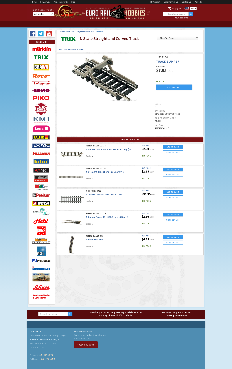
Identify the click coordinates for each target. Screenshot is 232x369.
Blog (73, 2)
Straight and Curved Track (85, 32)
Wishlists (198, 2)
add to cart (174, 87)
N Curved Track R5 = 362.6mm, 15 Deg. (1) (107, 216)
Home (62, 32)
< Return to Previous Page (72, 49)
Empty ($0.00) (178, 8)
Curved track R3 (94, 239)
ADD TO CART (173, 147)
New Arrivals (45, 2)
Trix (66, 32)
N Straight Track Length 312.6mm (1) (105, 171)
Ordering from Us (171, 2)
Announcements (61, 2)
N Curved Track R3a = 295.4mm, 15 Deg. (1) (108, 149)
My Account (155, 2)
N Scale (71, 32)
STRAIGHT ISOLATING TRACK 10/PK (104, 194)
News (34, 2)
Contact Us (186, 2)
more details (173, 152)
